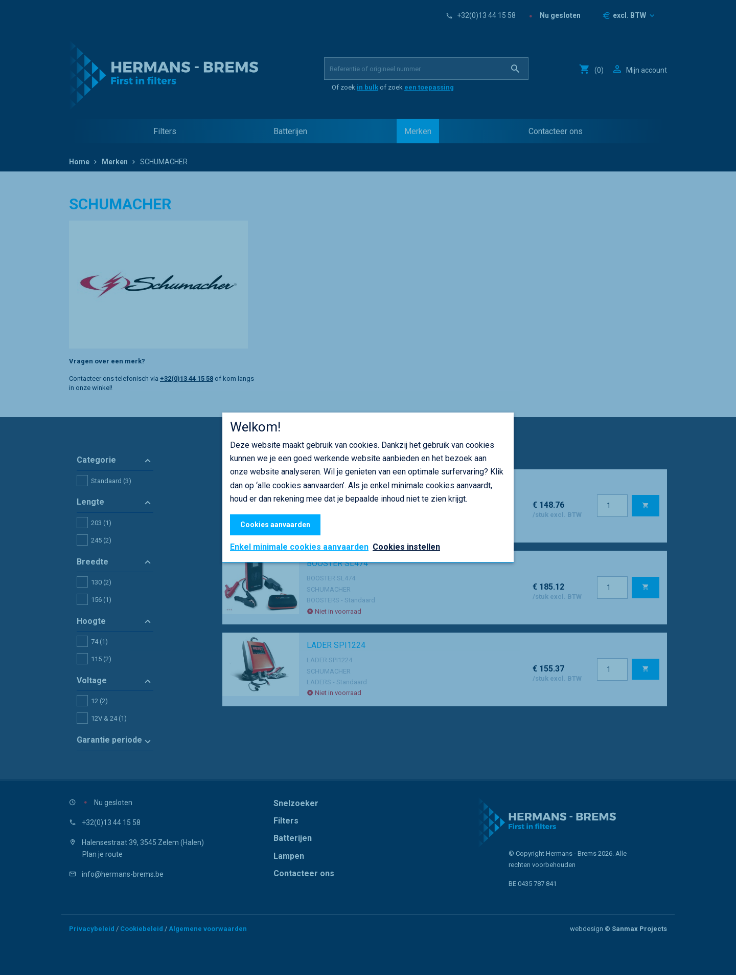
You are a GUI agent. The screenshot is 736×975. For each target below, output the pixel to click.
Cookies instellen (406, 547)
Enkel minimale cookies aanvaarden (299, 547)
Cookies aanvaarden (275, 525)
